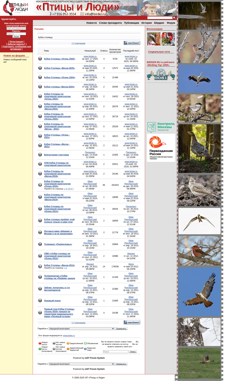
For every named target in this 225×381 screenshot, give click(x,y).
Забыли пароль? (16, 44)
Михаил (131, 253)
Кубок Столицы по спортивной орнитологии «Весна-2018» (57, 173)
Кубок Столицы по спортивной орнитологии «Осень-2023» (57, 96)
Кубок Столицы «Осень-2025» (59, 59)
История (147, 22)
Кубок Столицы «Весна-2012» (59, 265)
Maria (131, 264)
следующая (80, 43)
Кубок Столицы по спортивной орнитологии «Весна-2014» (57, 197)
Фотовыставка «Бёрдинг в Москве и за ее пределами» (58, 232)
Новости (91, 22)
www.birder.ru (90, 56)
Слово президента (110, 22)
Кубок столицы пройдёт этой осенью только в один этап (59, 220)
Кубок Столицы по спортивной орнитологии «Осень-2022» (57, 116)
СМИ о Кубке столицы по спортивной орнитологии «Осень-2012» (57, 256)
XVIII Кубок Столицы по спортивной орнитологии (57, 164)
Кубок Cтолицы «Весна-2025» (59, 68)
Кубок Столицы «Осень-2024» (59, 77)
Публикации (131, 22)
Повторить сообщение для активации (17, 47)
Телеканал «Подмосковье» (58, 244)
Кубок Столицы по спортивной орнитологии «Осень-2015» (57, 184)
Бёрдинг (159, 22)
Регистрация (16, 41)
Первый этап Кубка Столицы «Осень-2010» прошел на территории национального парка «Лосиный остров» (59, 313)
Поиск (133, 352)
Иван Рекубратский (90, 182)
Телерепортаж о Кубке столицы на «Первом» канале (59, 277)
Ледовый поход (52, 300)
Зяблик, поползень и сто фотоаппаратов (57, 288)
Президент (90, 152)
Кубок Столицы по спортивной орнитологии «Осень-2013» (57, 209)
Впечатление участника (56, 155)
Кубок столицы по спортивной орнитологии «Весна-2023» (57, 106)
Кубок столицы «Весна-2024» (59, 87)
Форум (171, 22)
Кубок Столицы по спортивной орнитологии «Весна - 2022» (57, 126)
